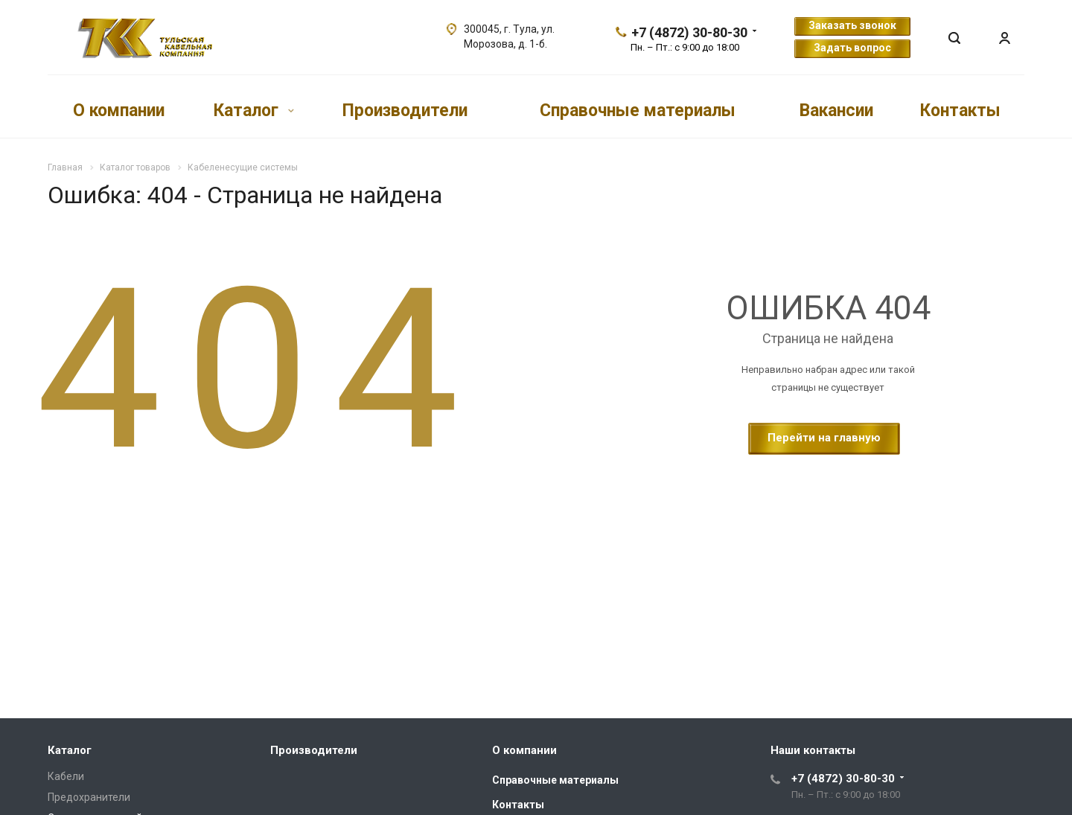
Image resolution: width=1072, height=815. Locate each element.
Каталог (254, 109)
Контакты (960, 109)
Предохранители (89, 797)
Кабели (66, 776)
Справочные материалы (638, 109)
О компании (119, 109)
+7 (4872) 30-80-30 (689, 32)
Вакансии (836, 109)
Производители (405, 109)
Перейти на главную (824, 437)
